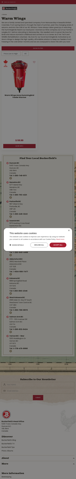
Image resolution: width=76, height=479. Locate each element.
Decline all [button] (39, 245)
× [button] (69, 230)
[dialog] (38, 239)
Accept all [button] (57, 245)
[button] (17, 245)
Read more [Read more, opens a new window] (60, 239)
